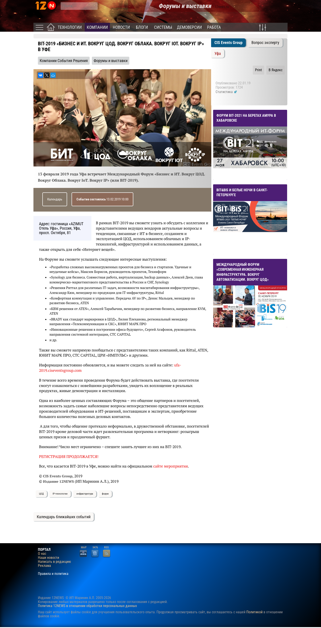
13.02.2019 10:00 (102, 199)
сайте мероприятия (170, 466)
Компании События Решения (64, 60)
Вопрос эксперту (265, 42)
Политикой (254, 612)
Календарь (54, 199)
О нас (42, 554)
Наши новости (48, 558)
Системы (163, 27)
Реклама (44, 566)
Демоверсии (189, 27)
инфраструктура (84, 493)
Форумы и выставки (111, 60)
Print (258, 70)
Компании (97, 27)
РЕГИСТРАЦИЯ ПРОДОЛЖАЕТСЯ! (69, 456)
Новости (121, 27)
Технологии (70, 27)
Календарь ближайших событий (64, 517)
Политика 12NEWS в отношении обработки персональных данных (87, 606)
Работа (214, 27)
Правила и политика (53, 574)
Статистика (226, 92)
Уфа (217, 53)
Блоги (142, 27)
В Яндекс (275, 70)
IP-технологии (60, 493)
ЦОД (41, 493)
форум (105, 493)
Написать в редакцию (54, 562)
